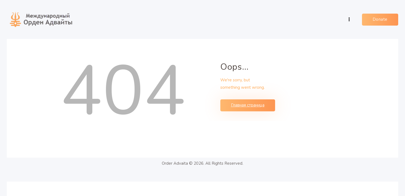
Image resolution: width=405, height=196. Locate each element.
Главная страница (247, 105)
